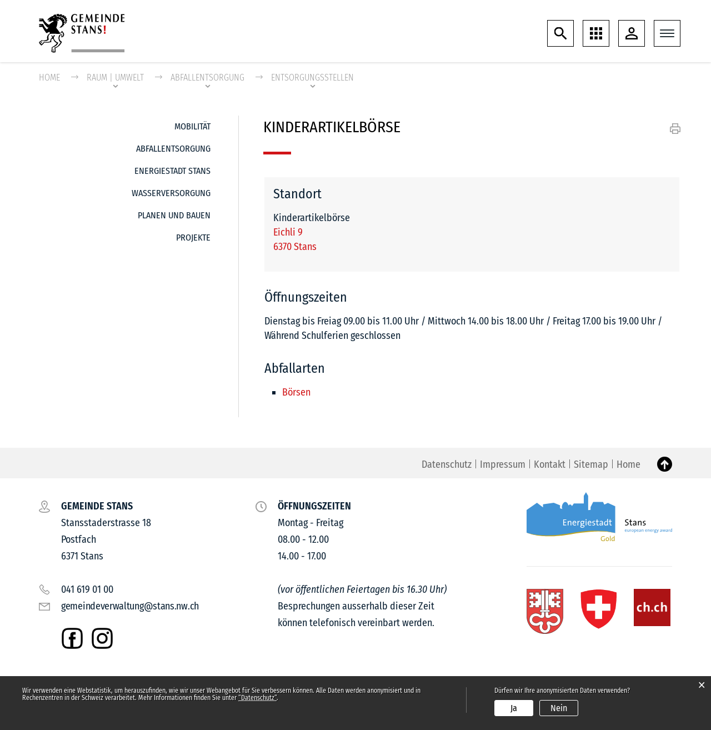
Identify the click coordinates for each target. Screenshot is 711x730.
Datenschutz (447, 465)
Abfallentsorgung (173, 149)
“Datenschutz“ (257, 698)
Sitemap (591, 465)
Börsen (296, 393)
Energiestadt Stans (172, 171)
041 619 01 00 (87, 590)
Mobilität (192, 127)
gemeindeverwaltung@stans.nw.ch (130, 607)
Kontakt (549, 465)
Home (49, 78)
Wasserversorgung (171, 193)
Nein (558, 708)
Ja (513, 708)
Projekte (193, 238)
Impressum (502, 465)
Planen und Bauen (174, 216)
